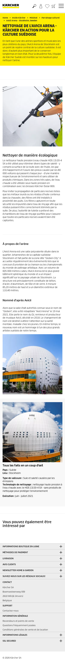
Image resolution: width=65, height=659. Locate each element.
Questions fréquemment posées (19, 625)
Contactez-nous (11, 610)
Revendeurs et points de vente (18, 621)
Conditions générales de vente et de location (25, 629)
